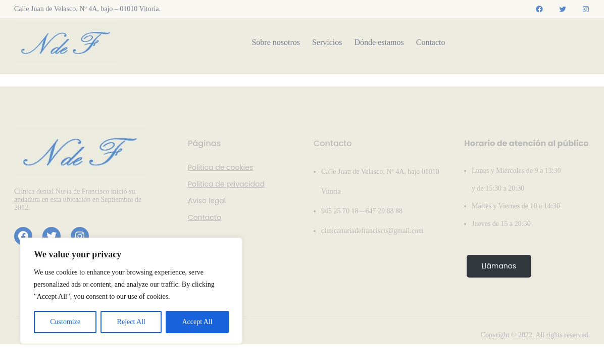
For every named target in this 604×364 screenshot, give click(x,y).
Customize (65, 322)
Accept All (197, 322)
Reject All (131, 322)
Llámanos (499, 266)
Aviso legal (207, 201)
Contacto (204, 217)
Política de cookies (220, 167)
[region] (131, 291)
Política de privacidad (226, 184)
